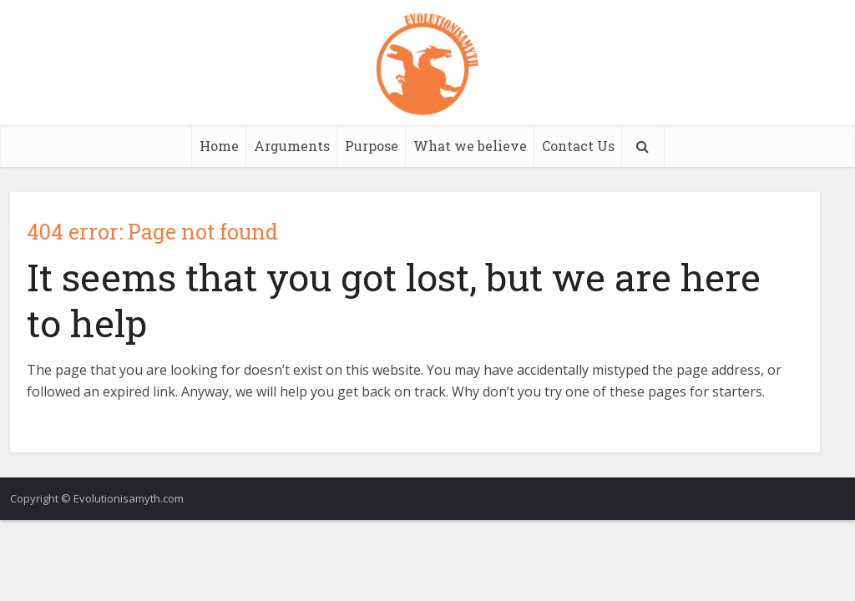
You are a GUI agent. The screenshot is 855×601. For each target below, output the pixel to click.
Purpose (371, 145)
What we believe (470, 145)
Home (219, 145)
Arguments (292, 145)
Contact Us (578, 145)
